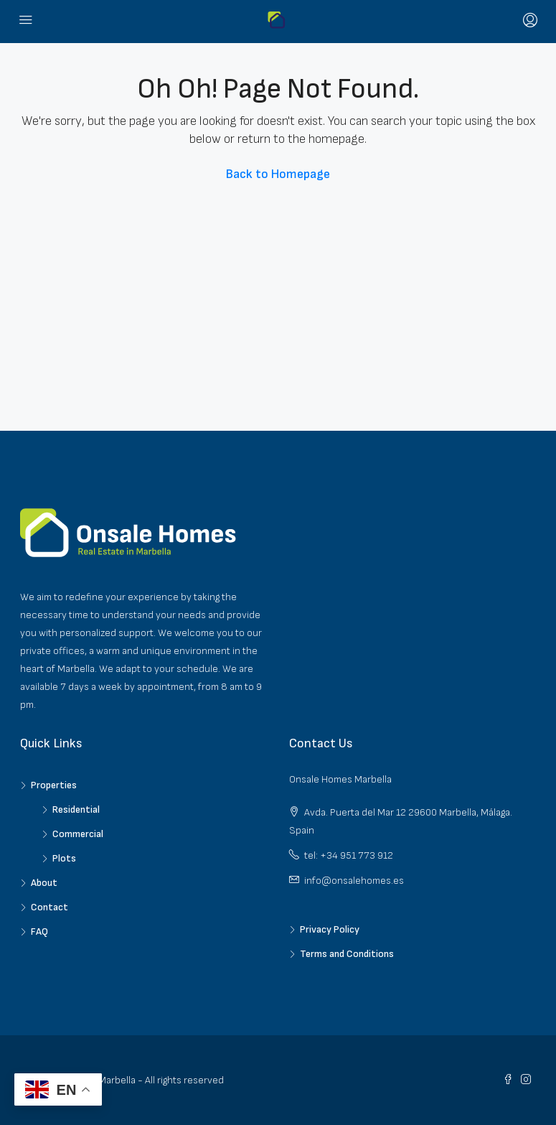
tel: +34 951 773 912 (348, 855)
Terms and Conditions (347, 954)
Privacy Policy (329, 929)
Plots (64, 858)
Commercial (77, 834)
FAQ (39, 931)
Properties (54, 785)
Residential (76, 809)
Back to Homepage (278, 174)
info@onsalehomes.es (354, 880)
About (44, 883)
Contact (49, 907)
